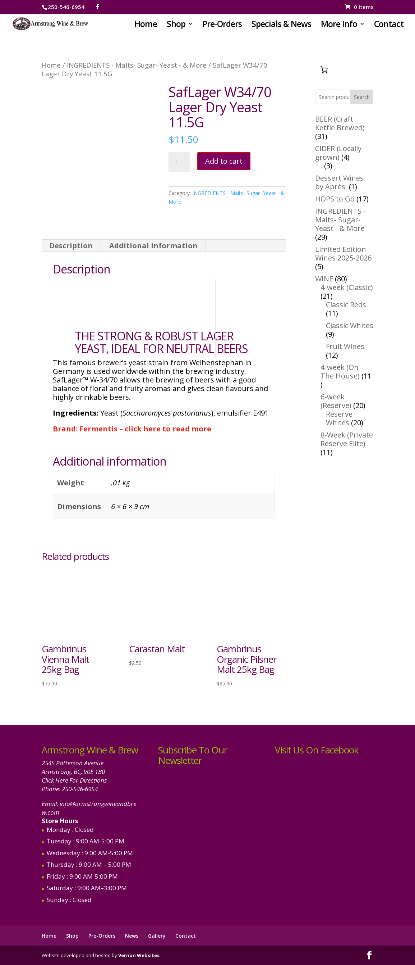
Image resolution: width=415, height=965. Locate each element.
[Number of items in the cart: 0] (324, 70)
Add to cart (224, 161)
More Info (339, 25)
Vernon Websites (139, 955)
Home (145, 25)
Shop (176, 25)
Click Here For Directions (74, 780)
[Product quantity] (179, 162)
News (131, 935)
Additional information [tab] (153, 245)
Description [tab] (71, 245)
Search (362, 97)
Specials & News (281, 25)
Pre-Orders (222, 25)
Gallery (157, 935)
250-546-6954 (80, 789)
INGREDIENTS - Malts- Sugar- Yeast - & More (137, 64)
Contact (389, 25)
